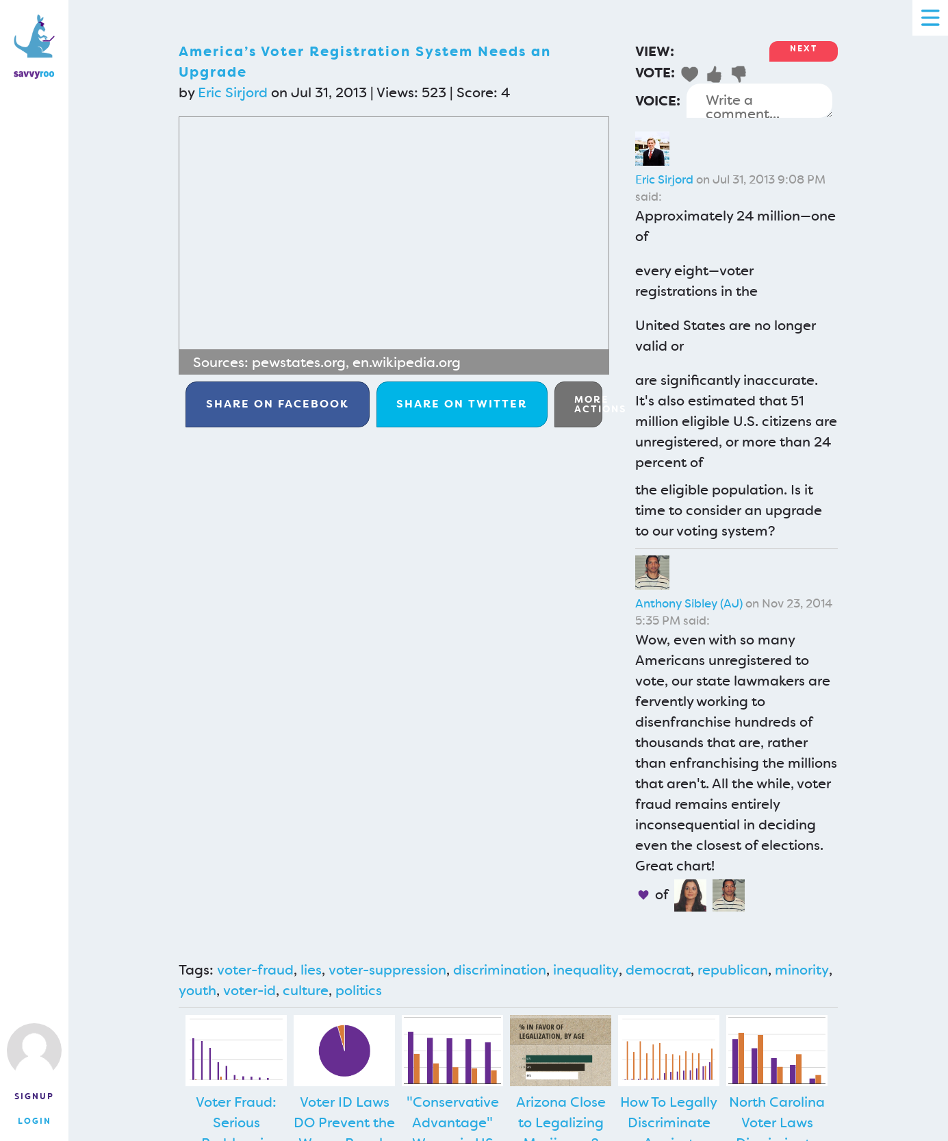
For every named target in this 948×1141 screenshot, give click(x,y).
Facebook (277, 404)
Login (34, 1121)
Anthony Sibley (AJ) (689, 603)
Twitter (461, 404)
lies (311, 970)
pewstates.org (299, 362)
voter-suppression (387, 970)
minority (802, 970)
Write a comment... (759, 101)
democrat (658, 970)
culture (306, 990)
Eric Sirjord (233, 92)
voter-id (249, 990)
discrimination (499, 970)
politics (358, 990)
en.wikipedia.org (407, 362)
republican (732, 970)
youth (197, 990)
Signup (34, 1096)
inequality (586, 970)
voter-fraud (255, 970)
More (588, 404)
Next (803, 48)
